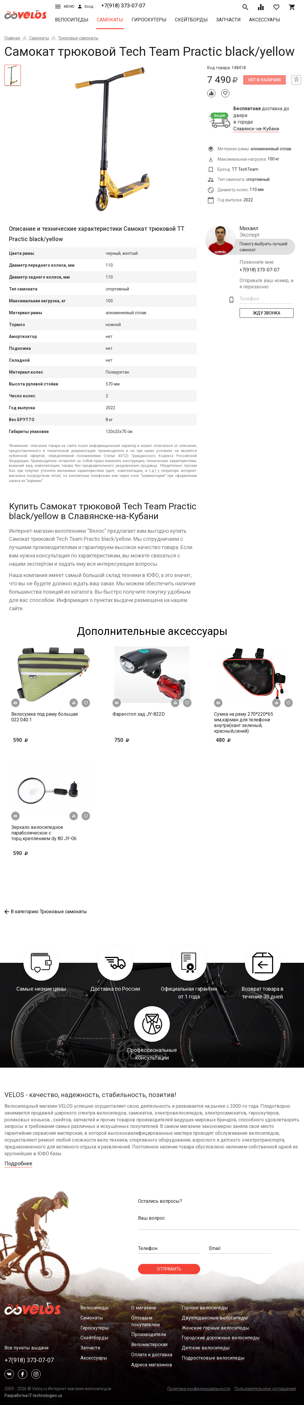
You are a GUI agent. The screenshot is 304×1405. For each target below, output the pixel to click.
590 (38, 740)
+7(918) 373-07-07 (123, 5)
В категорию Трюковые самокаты (45, 911)
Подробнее (18, 1163)
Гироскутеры (149, 20)
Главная (12, 38)
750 (139, 740)
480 (232, 740)
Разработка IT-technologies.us (33, 1395)
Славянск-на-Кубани (256, 129)
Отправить (169, 1269)
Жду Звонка (266, 313)
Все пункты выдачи (26, 1348)
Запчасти (228, 20)
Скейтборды (191, 20)
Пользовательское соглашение (265, 1388)
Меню (64, 6)
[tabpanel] (114, 139)
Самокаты (110, 20)
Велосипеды (71, 20)
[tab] (12, 75)
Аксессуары (264, 20)
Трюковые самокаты (78, 38)
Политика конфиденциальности (198, 1388)
